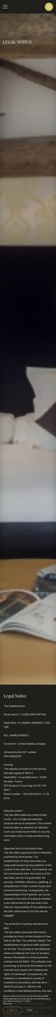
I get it (12, 1010)
